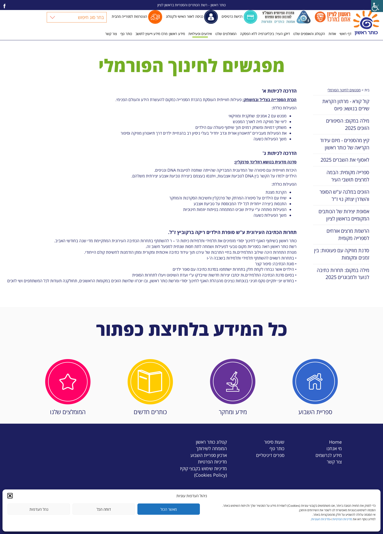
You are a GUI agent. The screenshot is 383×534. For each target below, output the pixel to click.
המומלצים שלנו (226, 33)
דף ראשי (345, 33)
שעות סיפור (274, 442)
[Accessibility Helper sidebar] (377, 6)
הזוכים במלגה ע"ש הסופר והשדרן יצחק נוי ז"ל (344, 195)
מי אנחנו (334, 448)
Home (335, 442)
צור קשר (111, 33)
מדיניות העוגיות (320, 519)
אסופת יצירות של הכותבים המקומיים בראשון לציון (344, 215)
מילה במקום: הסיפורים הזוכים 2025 (347, 124)
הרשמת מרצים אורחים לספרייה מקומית (348, 234)
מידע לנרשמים (329, 455)
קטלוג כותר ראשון (211, 442)
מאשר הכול (168, 509)
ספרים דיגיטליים (270, 455)
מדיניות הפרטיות (342, 519)
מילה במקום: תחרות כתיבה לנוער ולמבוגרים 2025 (343, 274)
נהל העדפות (38, 509)
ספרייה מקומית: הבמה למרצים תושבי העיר (348, 176)
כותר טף (126, 33)
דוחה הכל (104, 509)
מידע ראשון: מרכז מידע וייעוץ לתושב (160, 33)
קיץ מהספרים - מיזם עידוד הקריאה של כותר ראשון (344, 144)
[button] (9, 495)
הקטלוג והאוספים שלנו (309, 33)
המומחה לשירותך (211, 448)
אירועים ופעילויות (200, 33)
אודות (332, 33)
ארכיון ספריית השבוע (208, 455)
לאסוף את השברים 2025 (345, 159)
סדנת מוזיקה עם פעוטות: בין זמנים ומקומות (341, 254)
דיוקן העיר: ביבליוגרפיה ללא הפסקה (265, 33)
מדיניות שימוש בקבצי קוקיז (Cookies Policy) (203, 471)
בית (367, 90)
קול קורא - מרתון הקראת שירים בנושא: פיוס (345, 105)
